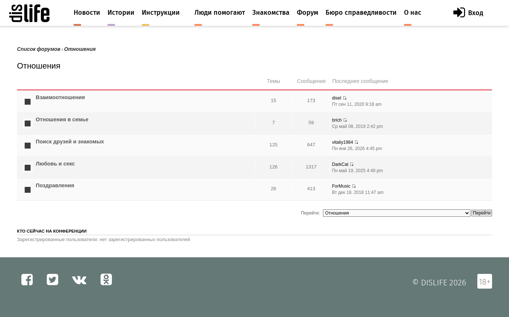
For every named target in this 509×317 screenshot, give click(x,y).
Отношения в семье (62, 119)
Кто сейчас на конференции (52, 231)
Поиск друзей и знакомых (70, 141)
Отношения (80, 49)
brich (336, 120)
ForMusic (341, 186)
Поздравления (55, 185)
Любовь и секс (55, 164)
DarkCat (340, 164)
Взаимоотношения (60, 97)
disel (336, 98)
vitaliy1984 (342, 142)
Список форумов (38, 49)
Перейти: (310, 213)
